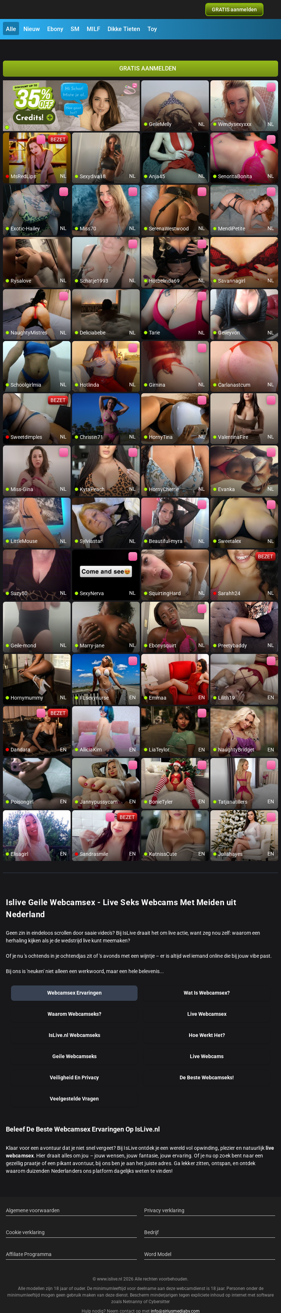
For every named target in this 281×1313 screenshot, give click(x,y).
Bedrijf (151, 1219)
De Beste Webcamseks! (207, 1064)
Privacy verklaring (164, 1197)
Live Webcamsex (206, 1001)
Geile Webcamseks (74, 1043)
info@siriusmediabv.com (175, 1298)
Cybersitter (159, 1288)
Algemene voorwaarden (33, 1197)
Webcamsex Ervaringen (74, 980)
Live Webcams (207, 1043)
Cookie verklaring (25, 1219)
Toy (152, 29)
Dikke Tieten (124, 29)
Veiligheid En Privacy (74, 1064)
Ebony (55, 29)
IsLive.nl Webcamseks (74, 1022)
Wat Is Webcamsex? (207, 980)
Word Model (157, 1241)
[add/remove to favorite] (147, 73)
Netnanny (133, 1288)
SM (75, 29)
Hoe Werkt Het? (207, 1022)
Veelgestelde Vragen (74, 1085)
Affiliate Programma (29, 1241)
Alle (11, 29)
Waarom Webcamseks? (74, 1001)
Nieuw (31, 29)
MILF (93, 29)
